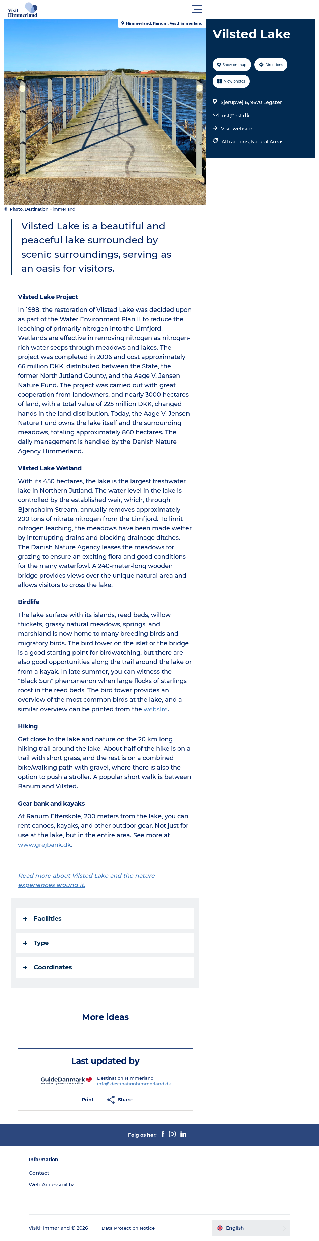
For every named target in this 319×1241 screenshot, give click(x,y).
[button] (189, 9)
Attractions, (235, 142)
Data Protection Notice (141, 1228)
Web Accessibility (64, 1184)
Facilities (45, 918)
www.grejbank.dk (47, 844)
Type (38, 943)
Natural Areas (266, 142)
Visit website (236, 129)
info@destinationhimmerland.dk (135, 1083)
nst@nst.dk (235, 115)
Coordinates (50, 967)
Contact (51, 1173)
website (158, 709)
